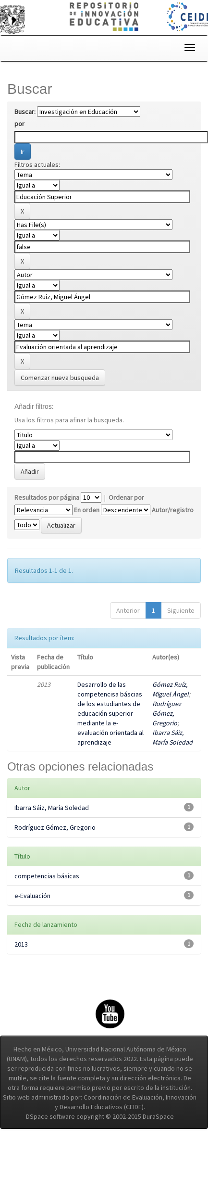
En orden (86, 510)
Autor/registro (173, 510)
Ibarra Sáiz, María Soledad (51, 807)
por (19, 123)
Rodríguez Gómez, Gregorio (166, 713)
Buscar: (25, 111)
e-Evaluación (32, 895)
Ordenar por (126, 497)
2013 (21, 944)
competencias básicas (46, 876)
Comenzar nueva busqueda (60, 377)
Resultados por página (46, 497)
